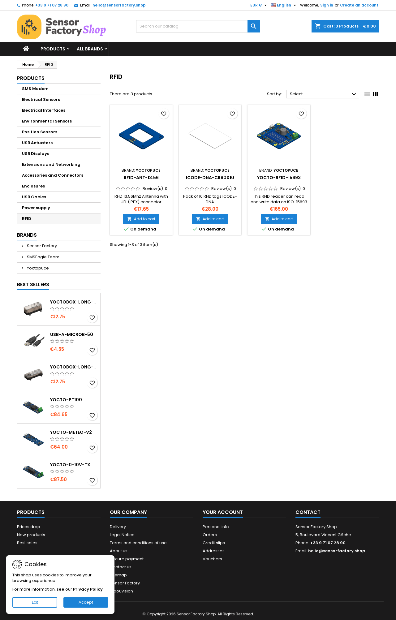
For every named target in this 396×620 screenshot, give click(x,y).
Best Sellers (33, 284)
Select (324, 94)
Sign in (326, 5)
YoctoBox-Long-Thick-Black (74, 301)
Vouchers (212, 559)
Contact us (120, 567)
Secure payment (127, 559)
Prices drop (28, 527)
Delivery (118, 527)
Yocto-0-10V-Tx (70, 464)
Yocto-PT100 (66, 399)
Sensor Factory (41, 246)
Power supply (36, 208)
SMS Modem (35, 89)
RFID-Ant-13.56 (141, 177)
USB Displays (35, 154)
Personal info (216, 527)
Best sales (27, 543)
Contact (308, 512)
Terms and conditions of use (138, 543)
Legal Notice (122, 535)
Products (53, 49)
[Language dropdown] (284, 5)
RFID (26, 219)
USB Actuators (37, 143)
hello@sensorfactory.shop (119, 5)
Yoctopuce (37, 268)
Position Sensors (39, 132)
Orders (210, 535)
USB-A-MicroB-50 (71, 334)
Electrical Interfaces (43, 110)
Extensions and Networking (51, 164)
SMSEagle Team (42, 257)
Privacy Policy (88, 589)
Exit (35, 602)
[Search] (198, 26)
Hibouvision (121, 591)
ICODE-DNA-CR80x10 (210, 177)
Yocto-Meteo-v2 (71, 432)
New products (31, 535)
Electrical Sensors (41, 99)
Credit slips (214, 543)
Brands (27, 235)
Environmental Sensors (47, 121)
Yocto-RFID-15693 (279, 177)
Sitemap (118, 575)
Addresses (214, 551)
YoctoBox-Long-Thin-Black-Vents (74, 366)
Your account (223, 512)
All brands (90, 49)
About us (118, 551)
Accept (86, 602)
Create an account (359, 5)
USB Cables (34, 197)
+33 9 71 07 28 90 (51, 5)
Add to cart (141, 219)
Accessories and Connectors (52, 175)
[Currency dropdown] (259, 5)
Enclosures (33, 186)
